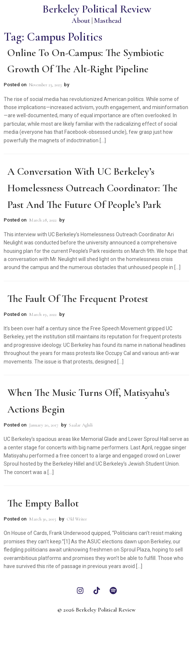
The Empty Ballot (43, 503)
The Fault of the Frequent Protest (77, 298)
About (81, 20)
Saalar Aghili (81, 425)
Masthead (107, 20)
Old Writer (77, 519)
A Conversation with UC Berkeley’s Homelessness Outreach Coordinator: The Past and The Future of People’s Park (92, 188)
